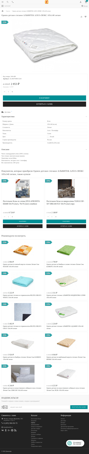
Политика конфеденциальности (69, 428)
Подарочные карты (36, 446)
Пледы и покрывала (36, 426)
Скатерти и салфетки (37, 438)
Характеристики (7, 116)
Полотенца (34, 430)
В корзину (44, 98)
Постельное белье (36, 418)
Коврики (33, 432)
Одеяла (33, 422)
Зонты (33, 444)
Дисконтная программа (67, 426)
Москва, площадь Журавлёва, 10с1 (13, 418)
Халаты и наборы (36, 434)
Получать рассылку (79, 407)
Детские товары (35, 428)
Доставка (63, 420)
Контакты (63, 424)
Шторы (33, 436)
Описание (5, 149)
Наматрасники (35, 424)
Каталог (6, 6)
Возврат (63, 422)
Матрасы (33, 440)
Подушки (33, 420)
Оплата (63, 418)
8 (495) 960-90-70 (10, 423)
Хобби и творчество (36, 442)
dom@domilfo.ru (8, 427)
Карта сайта (64, 430)
